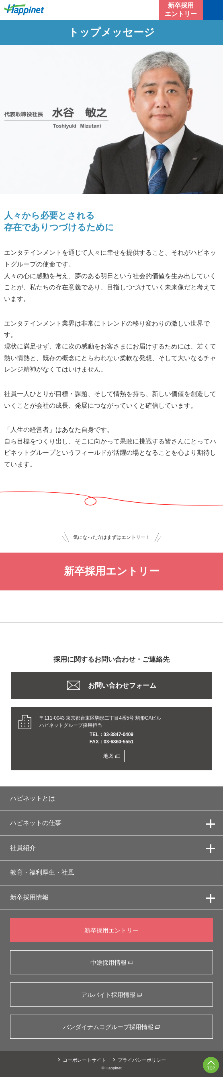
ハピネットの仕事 (35, 822)
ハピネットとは (32, 798)
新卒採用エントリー (181, 9)
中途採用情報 (111, 962)
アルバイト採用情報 (111, 994)
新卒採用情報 (29, 897)
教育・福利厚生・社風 (42, 872)
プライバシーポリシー (142, 1060)
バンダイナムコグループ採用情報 (111, 1026)
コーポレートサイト (84, 1060)
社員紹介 (23, 847)
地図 (111, 756)
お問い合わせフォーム (111, 685)
